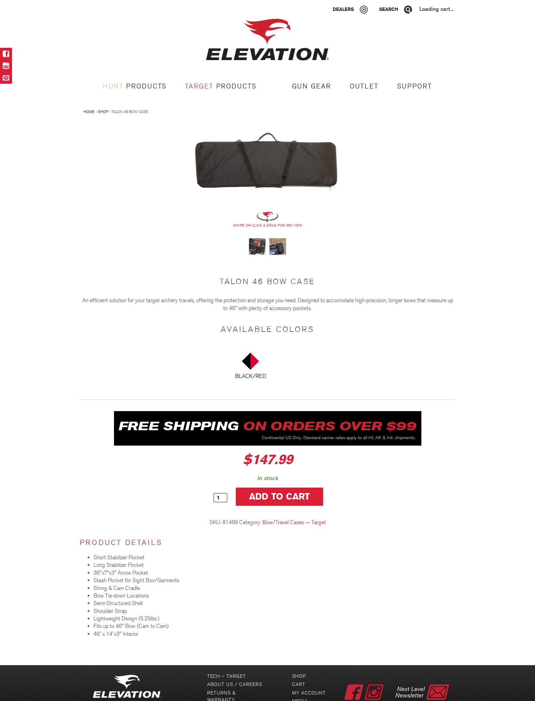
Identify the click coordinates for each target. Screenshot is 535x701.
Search (388, 9)
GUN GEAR (311, 86)
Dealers (343, 9)
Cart (298, 684)
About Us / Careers (234, 684)
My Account (309, 693)
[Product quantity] (220, 497)
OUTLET (364, 86)
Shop (103, 112)
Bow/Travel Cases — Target (294, 522)
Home (89, 112)
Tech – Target (226, 676)
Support (414, 86)
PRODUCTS (135, 86)
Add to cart (279, 496)
